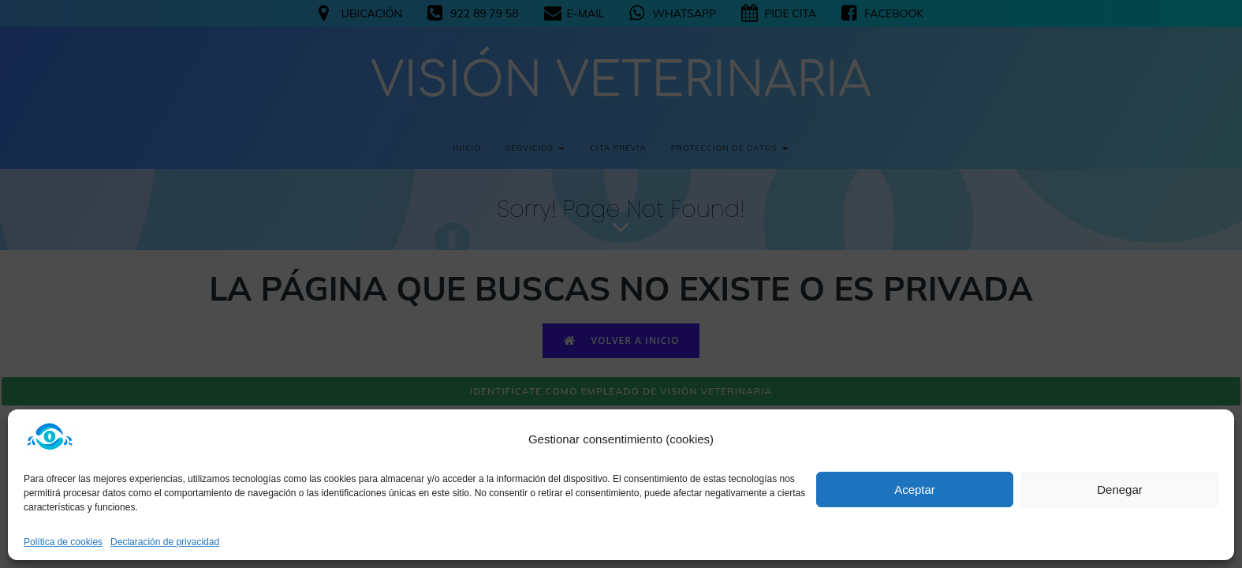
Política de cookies (63, 541)
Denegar (1120, 489)
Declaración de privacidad (164, 541)
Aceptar (914, 489)
